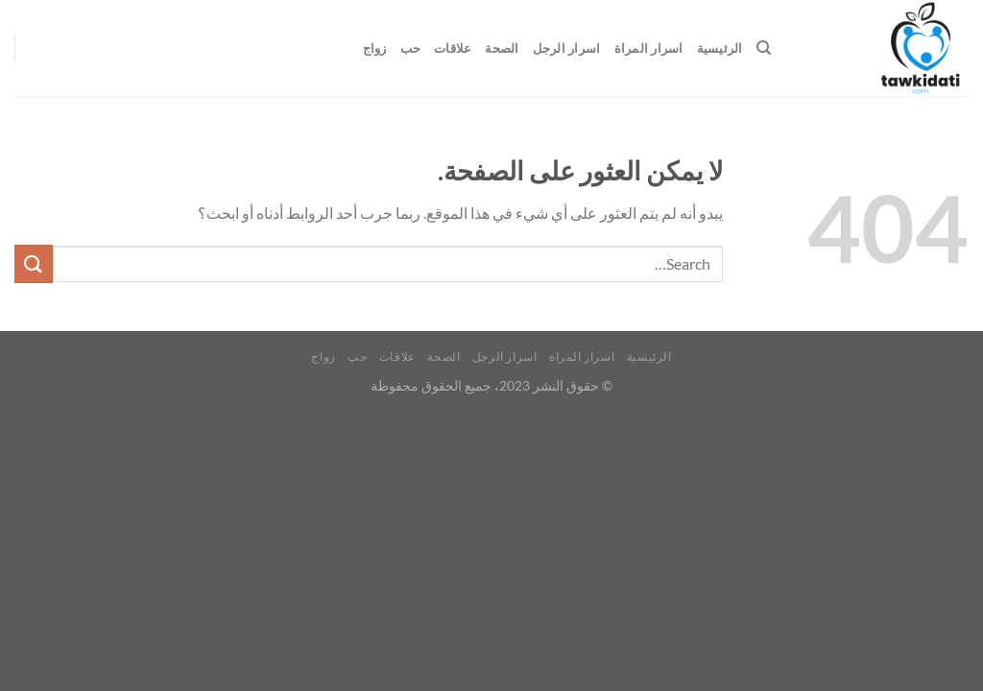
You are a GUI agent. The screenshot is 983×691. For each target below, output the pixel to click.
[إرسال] (33, 263)
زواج (375, 48)
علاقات (452, 48)
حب (410, 48)
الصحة (501, 48)
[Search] (763, 48)
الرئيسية (720, 48)
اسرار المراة (648, 48)
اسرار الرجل (567, 48)
